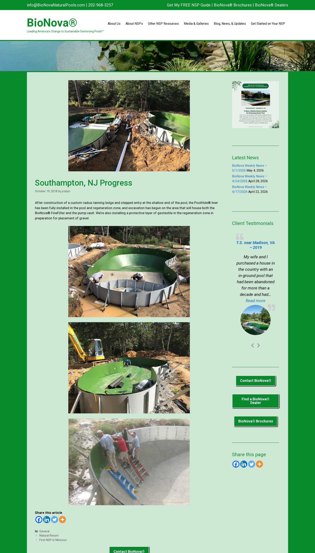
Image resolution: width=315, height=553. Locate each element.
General (44, 531)
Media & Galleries (196, 24)
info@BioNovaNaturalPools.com (56, 5)
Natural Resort (48, 535)
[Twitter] (54, 519)
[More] (62, 519)
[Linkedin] (46, 519)
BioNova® (52, 22)
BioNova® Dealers (271, 5)
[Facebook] (38, 519)
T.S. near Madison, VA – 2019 (255, 245)
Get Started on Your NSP (268, 24)
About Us (114, 24)
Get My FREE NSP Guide (189, 5)
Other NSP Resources (163, 24)
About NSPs (134, 24)
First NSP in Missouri (53, 540)
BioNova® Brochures (233, 5)
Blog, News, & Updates (230, 24)
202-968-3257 (100, 5)
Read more (260, 300)
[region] (157, 56)
